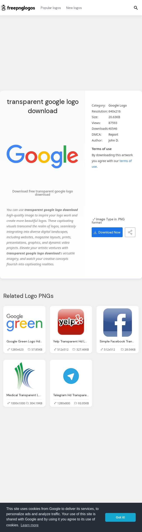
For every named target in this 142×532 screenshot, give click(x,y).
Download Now (107, 232)
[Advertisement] (71, 55)
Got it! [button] (120, 517)
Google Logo (117, 105)
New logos (74, 8)
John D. (113, 140)
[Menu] (136, 7)
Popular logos (51, 8)
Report (113, 134)
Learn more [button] (30, 525)
